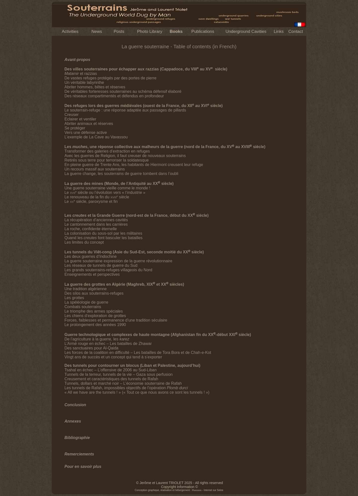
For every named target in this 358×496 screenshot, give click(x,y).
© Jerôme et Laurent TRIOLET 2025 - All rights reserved (179, 483)
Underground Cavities (245, 31)
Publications (202, 31)
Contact (295, 31)
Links (279, 31)
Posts (119, 31)
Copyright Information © (179, 487)
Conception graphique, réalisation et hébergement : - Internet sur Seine (179, 490)
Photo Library (149, 31)
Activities (70, 31)
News (96, 31)
